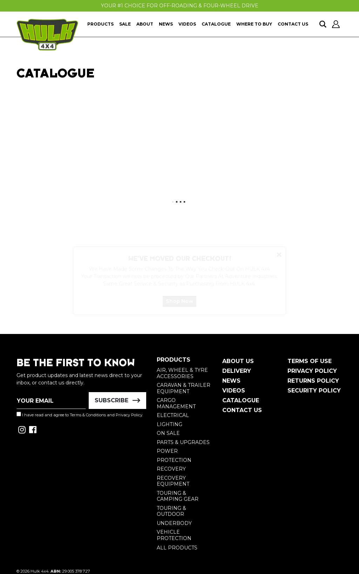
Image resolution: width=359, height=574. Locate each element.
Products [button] (100, 24)
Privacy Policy (129, 414)
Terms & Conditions (88, 414)
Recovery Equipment (173, 481)
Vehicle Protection (174, 535)
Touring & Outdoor (171, 511)
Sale (125, 24)
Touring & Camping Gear (177, 496)
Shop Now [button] (179, 308)
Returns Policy (313, 380)
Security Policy (314, 390)
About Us (238, 361)
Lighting (169, 424)
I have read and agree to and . (79, 414)
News (166, 24)
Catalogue (216, 24)
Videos (187, 24)
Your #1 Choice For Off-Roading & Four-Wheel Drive (179, 5)
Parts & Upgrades (183, 442)
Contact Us (293, 24)
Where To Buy (254, 24)
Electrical (173, 415)
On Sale (168, 433)
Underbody (174, 523)
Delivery (236, 371)
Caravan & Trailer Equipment (183, 388)
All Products (177, 548)
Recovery (171, 469)
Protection (174, 460)
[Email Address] (51, 400)
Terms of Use (309, 361)
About (144, 24)
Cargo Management (176, 403)
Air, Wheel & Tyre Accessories (182, 373)
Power (167, 451)
